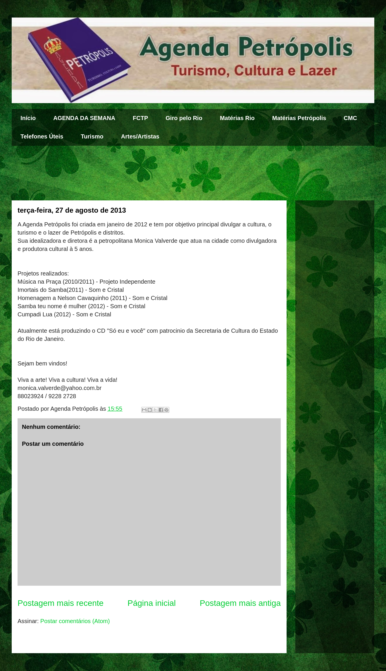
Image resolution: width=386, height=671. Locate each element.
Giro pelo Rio (184, 118)
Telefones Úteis (41, 136)
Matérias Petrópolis (299, 118)
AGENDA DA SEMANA (84, 118)
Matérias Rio (237, 118)
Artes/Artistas (140, 136)
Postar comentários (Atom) (75, 621)
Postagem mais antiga (240, 603)
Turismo (92, 136)
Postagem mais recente (61, 603)
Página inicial (151, 603)
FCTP (140, 118)
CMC (350, 118)
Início (28, 118)
